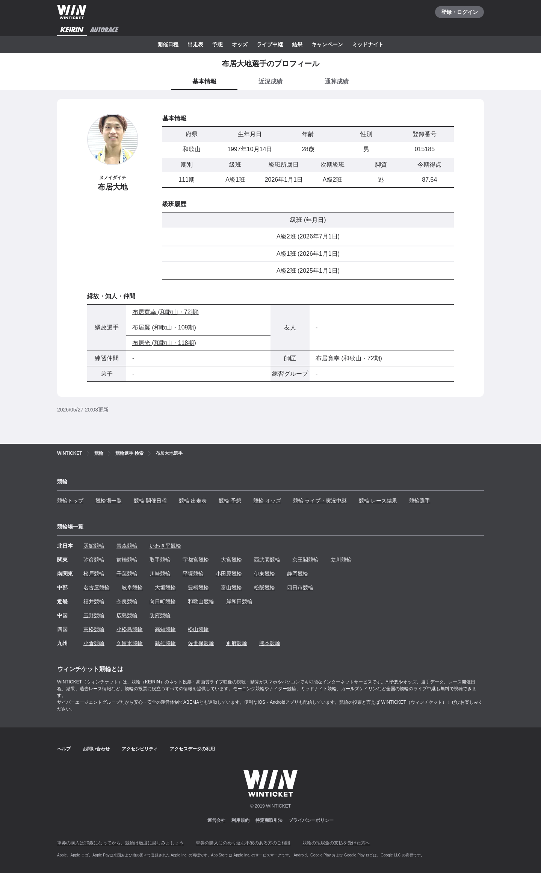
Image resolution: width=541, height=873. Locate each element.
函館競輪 (93, 546)
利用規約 (240, 820)
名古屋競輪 (96, 588)
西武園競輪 (267, 560)
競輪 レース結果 (378, 501)
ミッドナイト (368, 44)
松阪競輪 (264, 588)
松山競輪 (198, 629)
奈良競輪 (127, 601)
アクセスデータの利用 (192, 749)
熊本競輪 (269, 643)
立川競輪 (341, 560)
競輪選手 (419, 501)
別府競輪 (236, 643)
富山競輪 (231, 588)
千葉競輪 (127, 574)
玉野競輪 (93, 615)
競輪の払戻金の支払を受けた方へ (336, 843)
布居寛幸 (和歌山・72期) (165, 312)
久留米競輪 (129, 643)
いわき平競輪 (165, 546)
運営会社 (216, 820)
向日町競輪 (163, 601)
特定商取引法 (269, 820)
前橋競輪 (127, 560)
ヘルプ (64, 749)
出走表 (195, 44)
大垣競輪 (165, 588)
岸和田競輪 (239, 601)
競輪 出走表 (193, 501)
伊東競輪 (264, 574)
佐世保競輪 (201, 643)
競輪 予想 (230, 501)
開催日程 (167, 44)
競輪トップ (70, 501)
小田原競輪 (229, 574)
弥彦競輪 (93, 560)
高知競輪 (165, 629)
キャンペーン (327, 44)
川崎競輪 (160, 574)
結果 (297, 44)
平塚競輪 (193, 574)
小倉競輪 (93, 643)
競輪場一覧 (108, 501)
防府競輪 (160, 615)
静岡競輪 (297, 574)
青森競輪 (127, 546)
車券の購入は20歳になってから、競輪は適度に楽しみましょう (120, 843)
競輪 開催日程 (150, 501)
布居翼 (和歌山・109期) (164, 327)
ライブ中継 (270, 44)
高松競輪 (93, 629)
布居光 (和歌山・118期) (164, 343)
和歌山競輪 (201, 601)
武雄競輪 (165, 643)
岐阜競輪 (132, 588)
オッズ (240, 44)
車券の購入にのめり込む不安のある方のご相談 (243, 843)
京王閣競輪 (305, 560)
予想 (217, 44)
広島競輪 (127, 615)
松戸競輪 (93, 574)
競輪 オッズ (267, 501)
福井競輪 (93, 601)
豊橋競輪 (198, 588)
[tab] (270, 82)
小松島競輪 (129, 629)
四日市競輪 (300, 588)
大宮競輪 (231, 560)
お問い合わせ (96, 749)
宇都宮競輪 (196, 560)
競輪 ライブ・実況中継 (320, 501)
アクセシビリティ (140, 749)
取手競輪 (160, 560)
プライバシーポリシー (311, 820)
